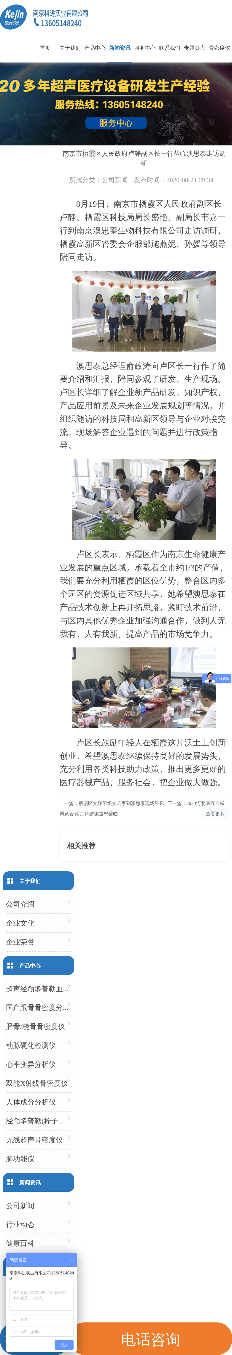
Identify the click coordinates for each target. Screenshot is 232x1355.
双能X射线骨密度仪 (37, 1083)
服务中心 (144, 47)
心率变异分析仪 (31, 1064)
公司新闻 (115, 179)
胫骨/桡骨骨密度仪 (35, 1026)
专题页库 (194, 47)
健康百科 (20, 1243)
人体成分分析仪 (31, 1102)
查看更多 (215, 813)
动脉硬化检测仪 (31, 1045)
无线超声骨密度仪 (34, 1139)
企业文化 (20, 923)
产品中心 (95, 47)
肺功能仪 (20, 1158)
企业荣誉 (20, 942)
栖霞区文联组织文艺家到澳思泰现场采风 (121, 803)
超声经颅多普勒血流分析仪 (38, 988)
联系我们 (169, 47)
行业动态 (20, 1224)
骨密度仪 (219, 47)
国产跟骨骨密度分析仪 (38, 1007)
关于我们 (70, 47)
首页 (45, 47)
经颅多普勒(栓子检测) (38, 1120)
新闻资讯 (120, 47)
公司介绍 (20, 904)
